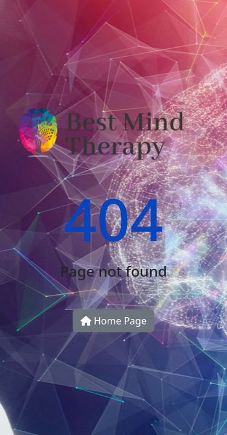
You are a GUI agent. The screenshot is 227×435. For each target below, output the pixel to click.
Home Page (113, 320)
